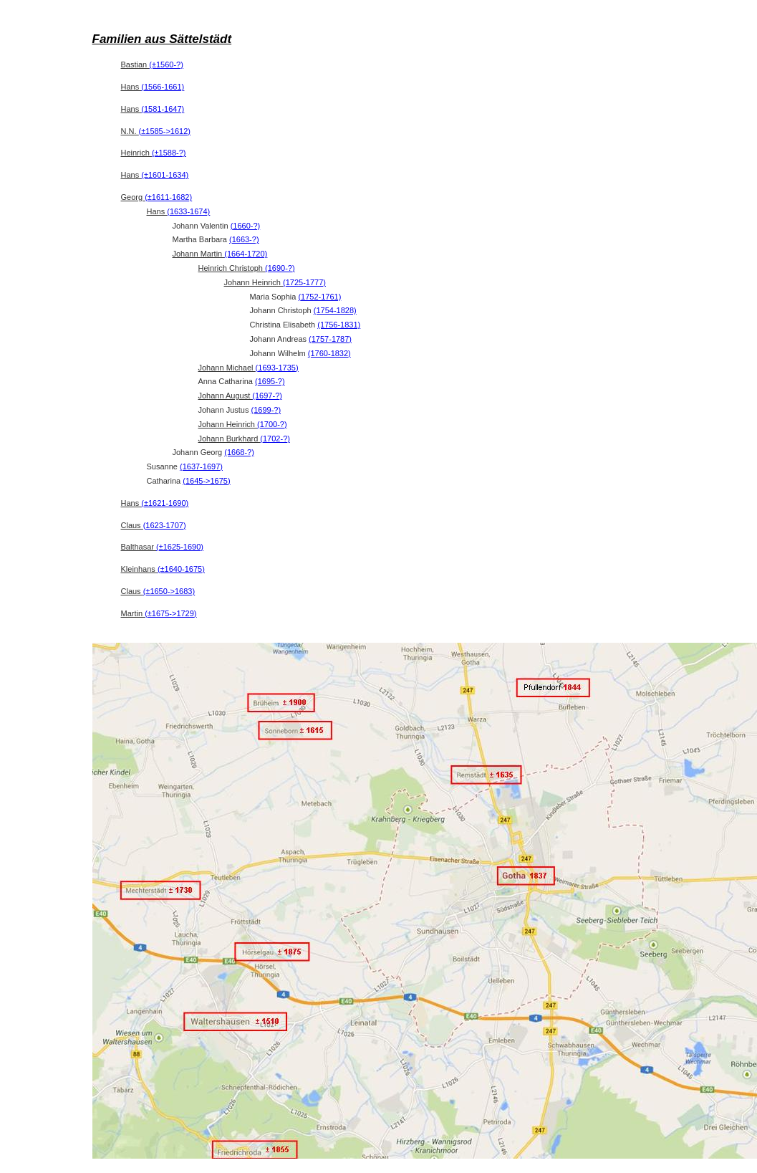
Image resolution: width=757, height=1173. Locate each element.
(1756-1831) (338, 324)
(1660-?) (246, 225)
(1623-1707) (164, 525)
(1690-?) (280, 268)
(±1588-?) (169, 152)
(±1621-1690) (164, 503)
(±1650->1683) (169, 591)
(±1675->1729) (170, 613)
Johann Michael (248, 367)
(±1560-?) (166, 64)
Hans (153, 86)
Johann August (240, 395)
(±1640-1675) (181, 569)
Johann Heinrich (275, 282)
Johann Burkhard (244, 438)
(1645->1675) (206, 481)
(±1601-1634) (164, 175)
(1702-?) (275, 438)
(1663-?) (244, 239)
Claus (153, 525)
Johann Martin (220, 253)
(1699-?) (266, 410)
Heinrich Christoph (246, 268)
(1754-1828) (335, 310)
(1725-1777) (304, 282)
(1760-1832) (329, 353)
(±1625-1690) (179, 546)
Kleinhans (163, 569)
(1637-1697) (201, 466)
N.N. (156, 131)
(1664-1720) (245, 253)
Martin (159, 613)
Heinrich (153, 152)
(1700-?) (272, 424)
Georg (157, 197)
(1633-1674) (188, 211)
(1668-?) (239, 452)
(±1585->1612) (165, 131)
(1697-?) (267, 395)
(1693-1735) (277, 367)
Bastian (152, 64)
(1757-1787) (330, 339)
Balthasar (162, 546)
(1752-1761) (319, 296)
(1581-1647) (162, 109)
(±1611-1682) (168, 197)
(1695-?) (270, 381)
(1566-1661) (162, 86)
